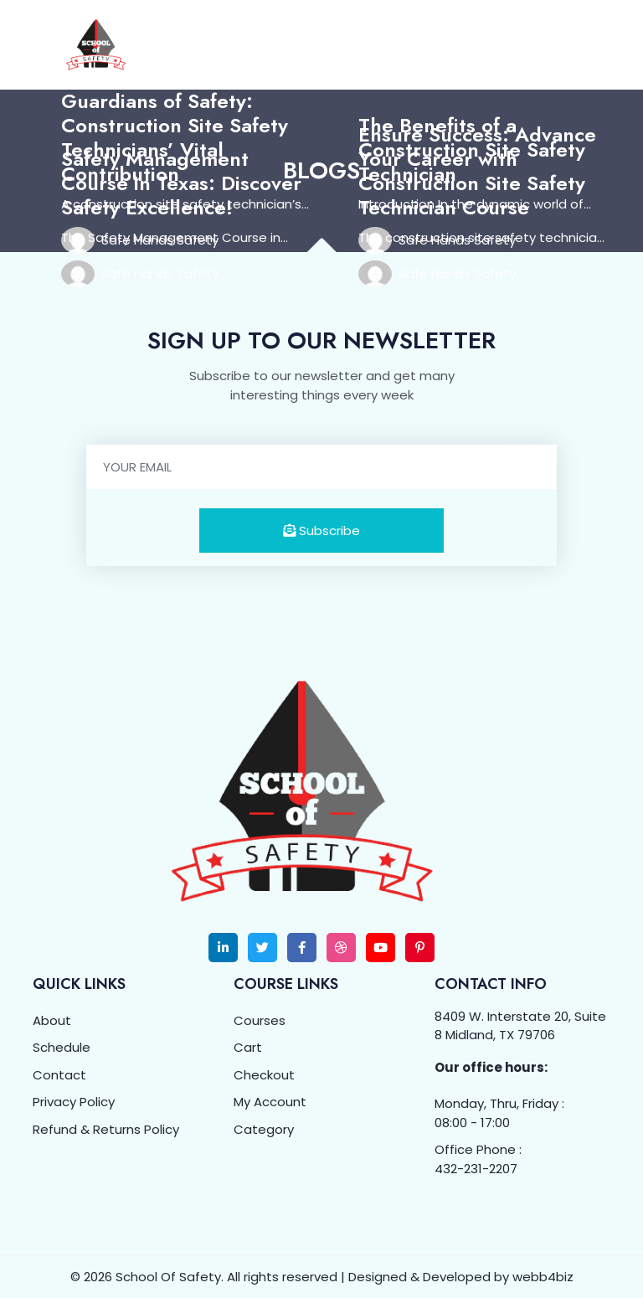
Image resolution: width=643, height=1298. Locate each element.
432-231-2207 (476, 1167)
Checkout (264, 1073)
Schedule (61, 1046)
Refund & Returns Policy (106, 1127)
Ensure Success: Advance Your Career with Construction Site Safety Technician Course (477, 169)
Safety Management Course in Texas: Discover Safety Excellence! (181, 182)
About (52, 1019)
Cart (248, 1046)
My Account (270, 1101)
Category (264, 1127)
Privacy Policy (74, 1101)
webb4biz (543, 1276)
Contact (59, 1073)
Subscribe (321, 529)
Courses (259, 1019)
